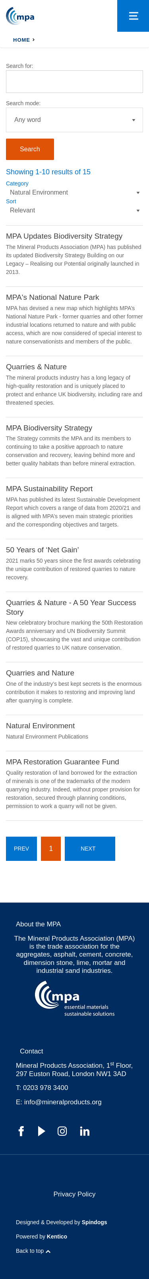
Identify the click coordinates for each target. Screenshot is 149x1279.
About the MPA (38, 924)
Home (21, 39)
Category (17, 183)
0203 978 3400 (45, 1088)
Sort (11, 201)
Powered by (41, 1236)
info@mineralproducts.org (63, 1102)
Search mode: (23, 103)
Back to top (30, 1251)
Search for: (19, 66)
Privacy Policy (75, 1194)
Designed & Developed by (61, 1222)
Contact (31, 1051)
